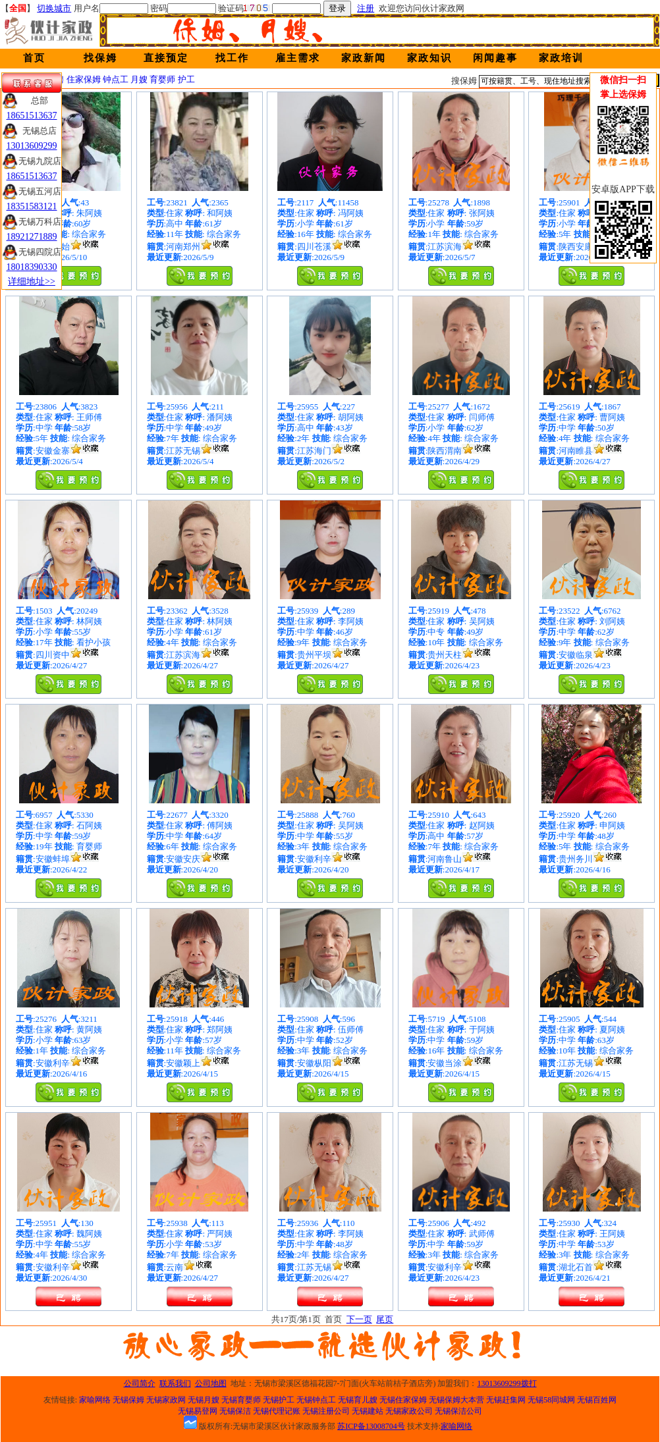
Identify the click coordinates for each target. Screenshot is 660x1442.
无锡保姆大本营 (456, 1399)
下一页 (359, 1319)
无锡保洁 (235, 1411)
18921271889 (32, 237)
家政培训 (561, 58)
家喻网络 (95, 1399)
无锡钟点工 (316, 1399)
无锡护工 (278, 1399)
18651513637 (32, 115)
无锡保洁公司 (458, 1411)
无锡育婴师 (241, 1399)
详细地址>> (31, 281)
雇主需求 (297, 58)
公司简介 (139, 1383)
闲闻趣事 (495, 58)
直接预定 (166, 58)
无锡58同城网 (551, 1399)
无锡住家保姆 (403, 1399)
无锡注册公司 (326, 1411)
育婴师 (162, 79)
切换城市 (54, 8)
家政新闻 (363, 58)
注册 (365, 8)
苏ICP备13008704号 (371, 1426)
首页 (34, 58)
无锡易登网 (197, 1411)
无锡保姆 (128, 1399)
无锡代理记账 (276, 1411)
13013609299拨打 (507, 1383)
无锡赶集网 (506, 1399)
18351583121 (32, 206)
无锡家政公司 (409, 1411)
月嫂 (139, 79)
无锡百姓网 (597, 1399)
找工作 (232, 58)
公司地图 (211, 1383)
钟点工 (115, 79)
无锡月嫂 (203, 1399)
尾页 (384, 1319)
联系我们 (175, 1383)
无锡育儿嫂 (357, 1399)
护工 (186, 79)
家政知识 (429, 58)
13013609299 (32, 146)
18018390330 (32, 267)
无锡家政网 (166, 1399)
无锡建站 (367, 1411)
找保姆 (100, 58)
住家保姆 (84, 79)
